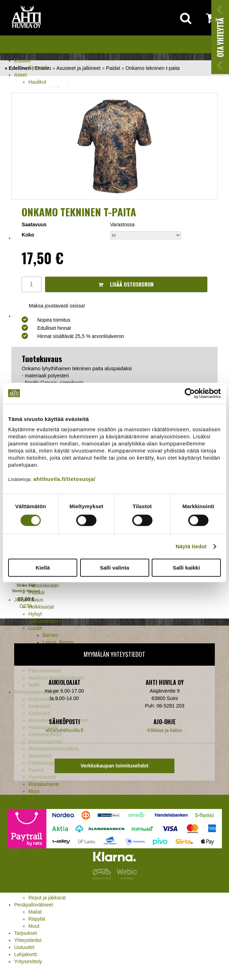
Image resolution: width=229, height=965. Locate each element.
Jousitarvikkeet (44, 798)
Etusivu (22, 60)
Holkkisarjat (41, 607)
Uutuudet (24, 947)
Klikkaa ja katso (164, 730)
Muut (33, 926)
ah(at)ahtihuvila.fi (64, 730)
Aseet (20, 75)
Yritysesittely (28, 961)
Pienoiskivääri (43, 585)
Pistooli (36, 592)
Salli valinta (114, 568)
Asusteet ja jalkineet (78, 68)
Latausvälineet (44, 621)
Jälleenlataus (28, 600)
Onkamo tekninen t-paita (152, 68)
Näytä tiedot (191, 546)
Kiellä (42, 568)
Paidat (113, 68)
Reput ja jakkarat (47, 897)
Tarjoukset (25, 933)
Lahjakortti (25, 954)
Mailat (34, 912)
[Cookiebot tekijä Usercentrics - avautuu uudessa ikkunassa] (190, 393)
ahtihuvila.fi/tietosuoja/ (64, 479)
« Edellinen (18, 68)
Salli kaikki (186, 568)
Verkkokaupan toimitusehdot (114, 766)
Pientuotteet (41, 890)
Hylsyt (35, 614)
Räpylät (36, 919)
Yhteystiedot (27, 940)
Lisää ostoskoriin (126, 284)
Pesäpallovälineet (33, 905)
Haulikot (37, 82)
